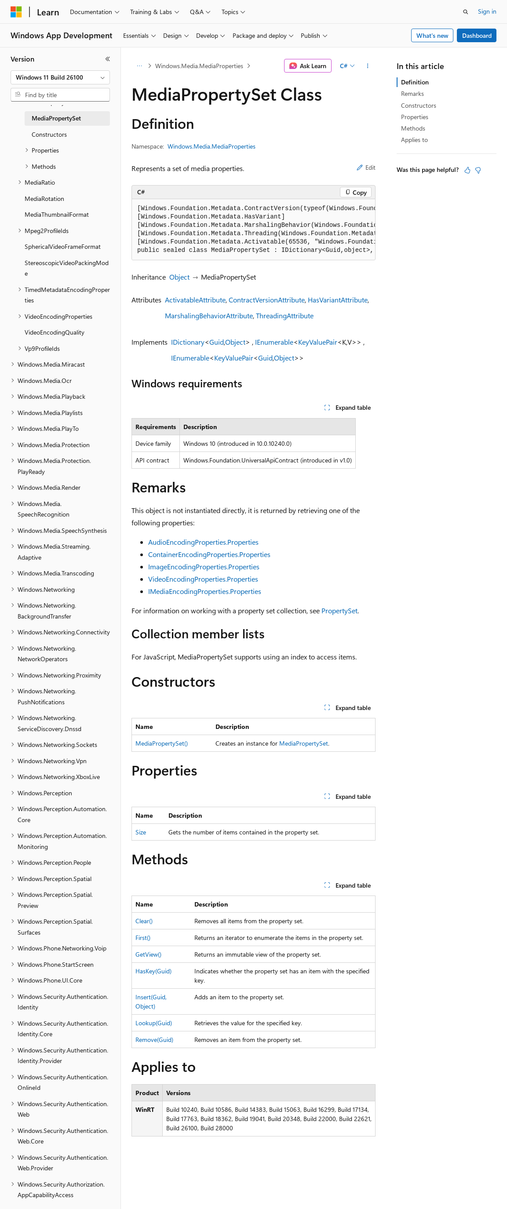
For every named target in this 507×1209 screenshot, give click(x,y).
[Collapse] (107, 59)
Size (140, 832)
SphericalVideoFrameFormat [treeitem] (63, 246)
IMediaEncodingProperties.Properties (204, 591)
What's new (432, 35)
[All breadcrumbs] (139, 66)
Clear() (144, 921)
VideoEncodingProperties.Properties (203, 578)
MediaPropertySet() (161, 743)
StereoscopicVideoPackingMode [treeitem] (67, 268)
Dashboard (477, 35)
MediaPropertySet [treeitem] (56, 118)
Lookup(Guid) (153, 1023)
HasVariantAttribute (338, 299)
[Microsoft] (16, 12)
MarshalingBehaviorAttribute (209, 315)
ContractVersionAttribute (267, 299)
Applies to (414, 139)
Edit (366, 167)
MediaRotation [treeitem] (44, 198)
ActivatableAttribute (195, 299)
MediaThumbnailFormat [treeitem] (57, 214)
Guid (216, 341)
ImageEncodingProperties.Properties (203, 566)
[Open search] (465, 12)
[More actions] (368, 66)
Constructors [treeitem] (49, 134)
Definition (415, 82)
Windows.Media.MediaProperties (199, 66)
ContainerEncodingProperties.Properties (209, 554)
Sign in (487, 11)
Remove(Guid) (154, 1039)
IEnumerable (274, 341)
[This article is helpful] (467, 170)
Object (179, 276)
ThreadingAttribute (285, 315)
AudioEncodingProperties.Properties (203, 541)
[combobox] (60, 77)
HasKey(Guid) (153, 971)
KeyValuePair (317, 341)
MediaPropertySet (303, 743)
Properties (414, 117)
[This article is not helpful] (478, 170)
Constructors (418, 105)
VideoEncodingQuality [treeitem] (54, 332)
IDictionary (187, 341)
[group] (253, 229)
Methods (413, 128)
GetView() (148, 954)
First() (142, 937)
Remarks (412, 93)
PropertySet (339, 610)
